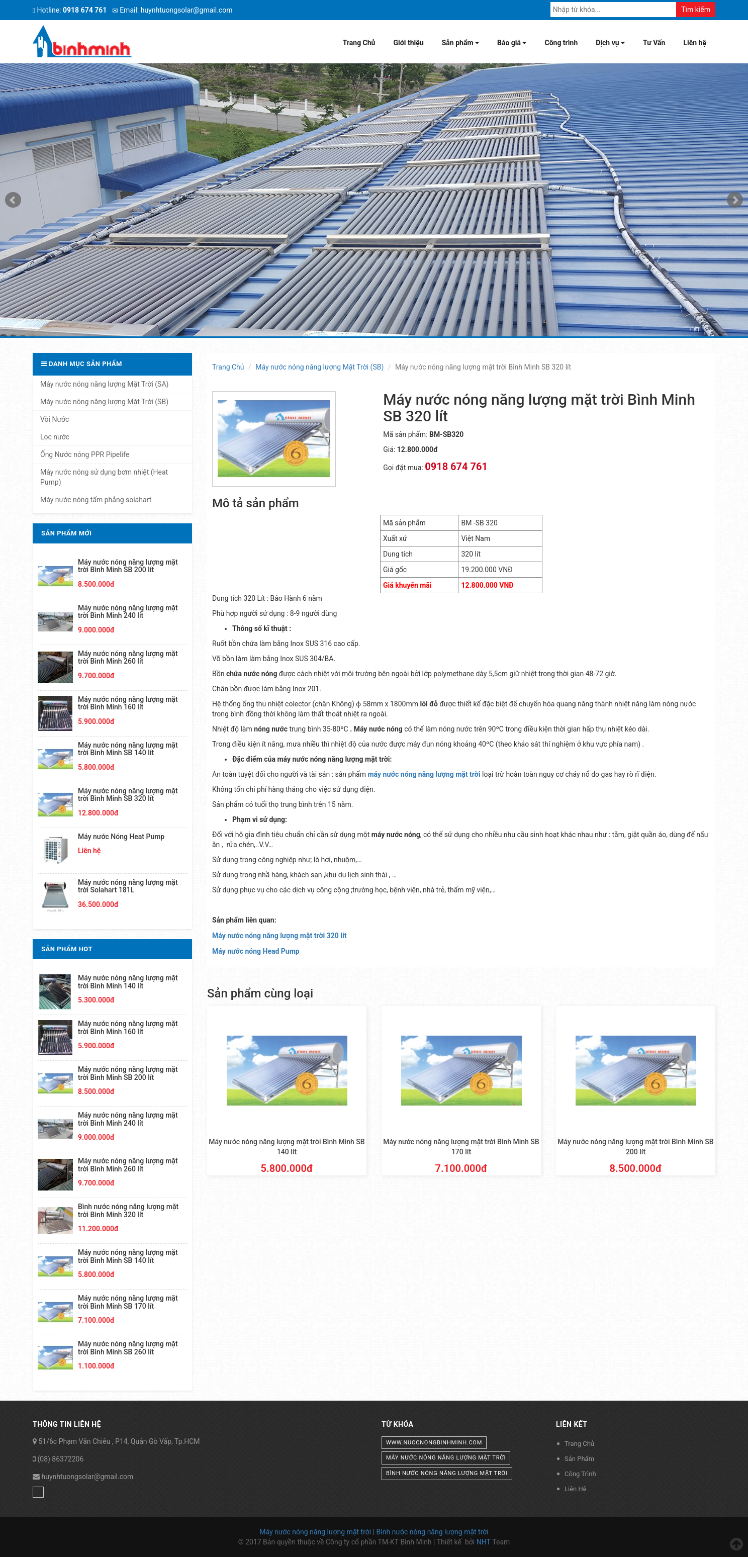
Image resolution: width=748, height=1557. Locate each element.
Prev (13, 200)
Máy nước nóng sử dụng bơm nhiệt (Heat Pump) (104, 477)
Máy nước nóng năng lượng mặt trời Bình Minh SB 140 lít (128, 749)
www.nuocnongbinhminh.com (434, 1442)
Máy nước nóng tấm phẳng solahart (95, 500)
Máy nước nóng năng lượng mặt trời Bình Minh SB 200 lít (128, 566)
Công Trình (580, 1474)
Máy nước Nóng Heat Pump (121, 837)
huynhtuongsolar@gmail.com (87, 1477)
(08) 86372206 (60, 1459)
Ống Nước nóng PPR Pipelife (84, 454)
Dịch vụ (610, 43)
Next (735, 200)
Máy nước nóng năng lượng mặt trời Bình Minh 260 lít (128, 657)
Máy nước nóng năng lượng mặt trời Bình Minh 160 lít (128, 703)
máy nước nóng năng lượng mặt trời (446, 1457)
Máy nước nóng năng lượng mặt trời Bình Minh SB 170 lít (128, 1302)
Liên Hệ (576, 1489)
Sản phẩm (460, 43)
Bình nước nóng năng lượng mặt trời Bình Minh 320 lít (128, 1210)
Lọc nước (54, 437)
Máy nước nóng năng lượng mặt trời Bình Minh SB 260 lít (128, 1347)
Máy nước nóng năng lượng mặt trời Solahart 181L (128, 886)
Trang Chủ (359, 43)
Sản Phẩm (579, 1458)
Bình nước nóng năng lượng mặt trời (433, 1532)
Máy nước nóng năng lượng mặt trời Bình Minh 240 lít (128, 611)
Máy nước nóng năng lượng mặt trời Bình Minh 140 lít (128, 981)
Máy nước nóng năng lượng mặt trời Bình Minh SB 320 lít (128, 794)
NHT (484, 1542)
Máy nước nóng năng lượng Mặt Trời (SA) (104, 384)
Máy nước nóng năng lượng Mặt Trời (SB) (319, 367)
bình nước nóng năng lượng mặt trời (447, 1473)
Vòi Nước (54, 419)
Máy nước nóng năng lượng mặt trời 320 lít (279, 936)
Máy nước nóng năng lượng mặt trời (315, 1532)
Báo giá (511, 43)
